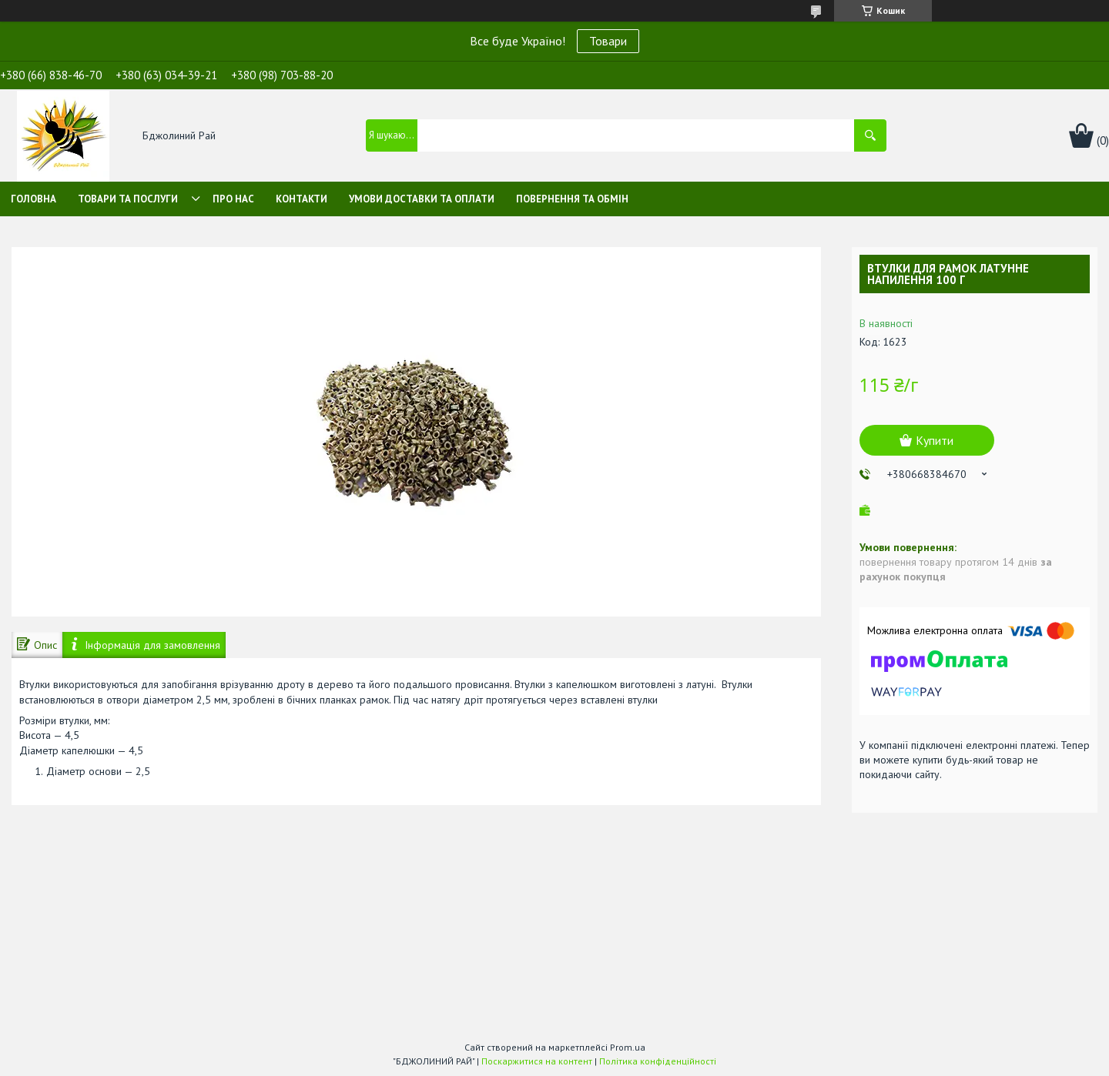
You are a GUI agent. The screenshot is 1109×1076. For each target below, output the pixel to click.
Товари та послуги (128, 199)
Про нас (233, 199)
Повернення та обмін (572, 199)
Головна (33, 199)
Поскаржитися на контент (536, 1061)
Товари (608, 40)
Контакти (301, 199)
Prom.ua (627, 1047)
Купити (934, 440)
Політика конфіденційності (657, 1061)
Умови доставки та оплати (421, 199)
